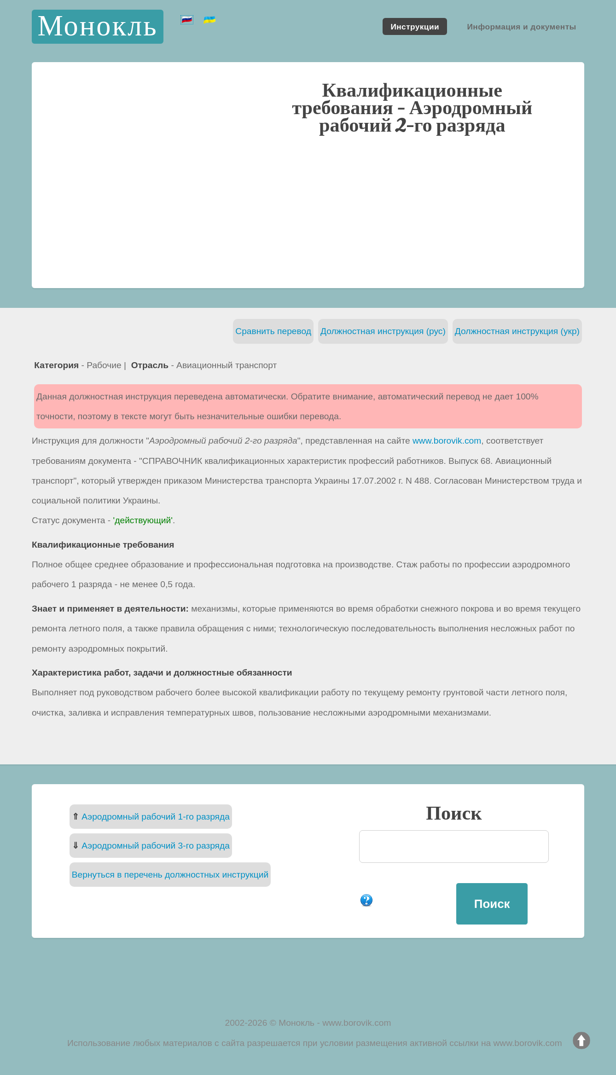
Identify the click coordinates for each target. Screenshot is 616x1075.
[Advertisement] (308, 210)
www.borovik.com (447, 440)
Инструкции (414, 26)
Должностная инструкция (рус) (383, 331)
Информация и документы (521, 26)
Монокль (97, 26)
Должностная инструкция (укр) (517, 331)
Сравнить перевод (273, 331)
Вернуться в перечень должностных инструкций (170, 874)
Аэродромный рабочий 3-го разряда (155, 845)
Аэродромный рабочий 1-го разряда (155, 816)
